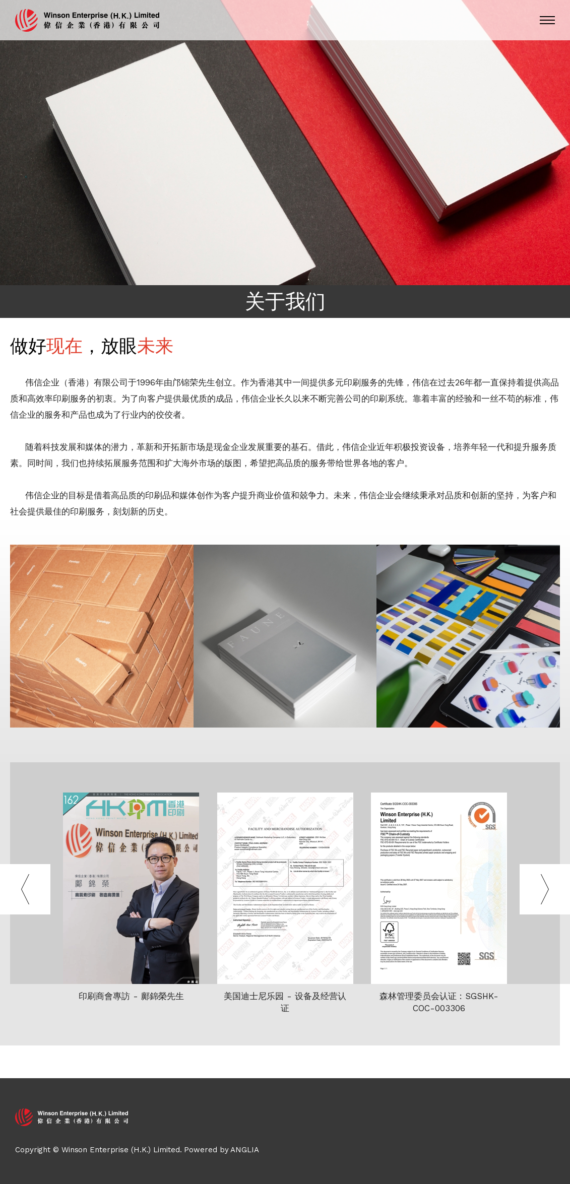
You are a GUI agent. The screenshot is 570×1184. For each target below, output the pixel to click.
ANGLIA (244, 1149)
